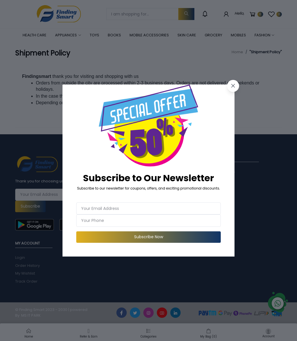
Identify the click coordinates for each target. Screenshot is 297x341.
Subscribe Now (148, 237)
